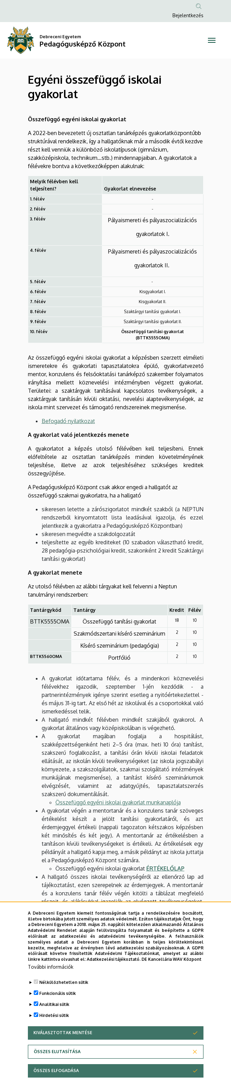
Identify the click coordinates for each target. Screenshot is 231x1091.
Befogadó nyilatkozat (68, 421)
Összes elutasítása (57, 1051)
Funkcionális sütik (57, 993)
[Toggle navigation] (211, 40)
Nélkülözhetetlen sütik (63, 982)
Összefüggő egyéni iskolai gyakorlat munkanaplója (118, 802)
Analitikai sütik (54, 1004)
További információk (50, 967)
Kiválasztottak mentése (62, 1032)
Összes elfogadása (56, 1070)
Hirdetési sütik (54, 1015)
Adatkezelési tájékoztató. (113, 959)
